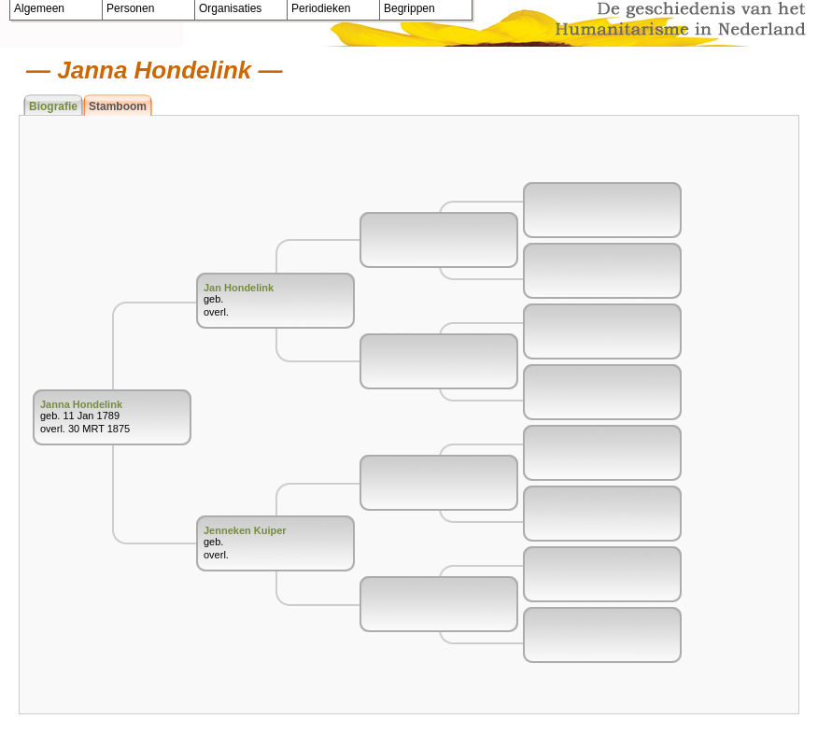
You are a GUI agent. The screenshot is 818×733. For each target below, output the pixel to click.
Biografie (53, 106)
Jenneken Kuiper (245, 530)
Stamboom (118, 106)
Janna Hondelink (81, 404)
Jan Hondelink (239, 287)
